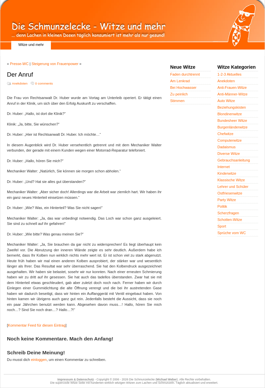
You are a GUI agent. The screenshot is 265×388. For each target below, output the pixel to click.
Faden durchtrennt (185, 74)
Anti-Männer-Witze (232, 94)
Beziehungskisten (231, 107)
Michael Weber (167, 379)
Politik (222, 206)
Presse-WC (19, 64)
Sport (221, 226)
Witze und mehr (31, 45)
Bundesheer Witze (232, 121)
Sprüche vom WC (231, 233)
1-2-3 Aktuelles (229, 74)
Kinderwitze (226, 173)
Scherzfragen (228, 213)
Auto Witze (226, 101)
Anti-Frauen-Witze (232, 87)
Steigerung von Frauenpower (54, 64)
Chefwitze (225, 134)
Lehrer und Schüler (232, 187)
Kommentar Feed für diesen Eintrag (36, 325)
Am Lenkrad (180, 81)
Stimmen (177, 101)
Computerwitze (229, 140)
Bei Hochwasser (183, 87)
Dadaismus (226, 147)
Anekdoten (19, 83)
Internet (223, 167)
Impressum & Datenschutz (75, 379)
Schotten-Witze (229, 220)
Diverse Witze (228, 154)
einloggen (39, 360)
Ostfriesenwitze (229, 193)
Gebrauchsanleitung (233, 160)
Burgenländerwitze (232, 127)
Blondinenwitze (229, 114)
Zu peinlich (179, 94)
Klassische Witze (231, 180)
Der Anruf (20, 74)
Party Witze (226, 200)
